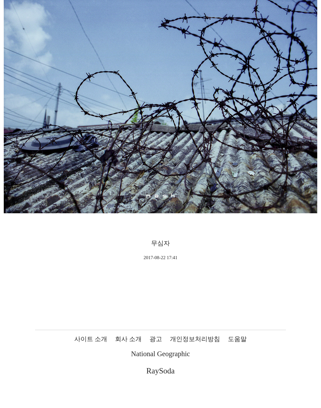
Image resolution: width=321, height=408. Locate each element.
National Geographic (160, 354)
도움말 (237, 338)
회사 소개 (128, 338)
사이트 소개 (90, 338)
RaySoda (160, 371)
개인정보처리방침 (195, 338)
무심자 (160, 243)
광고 (156, 338)
